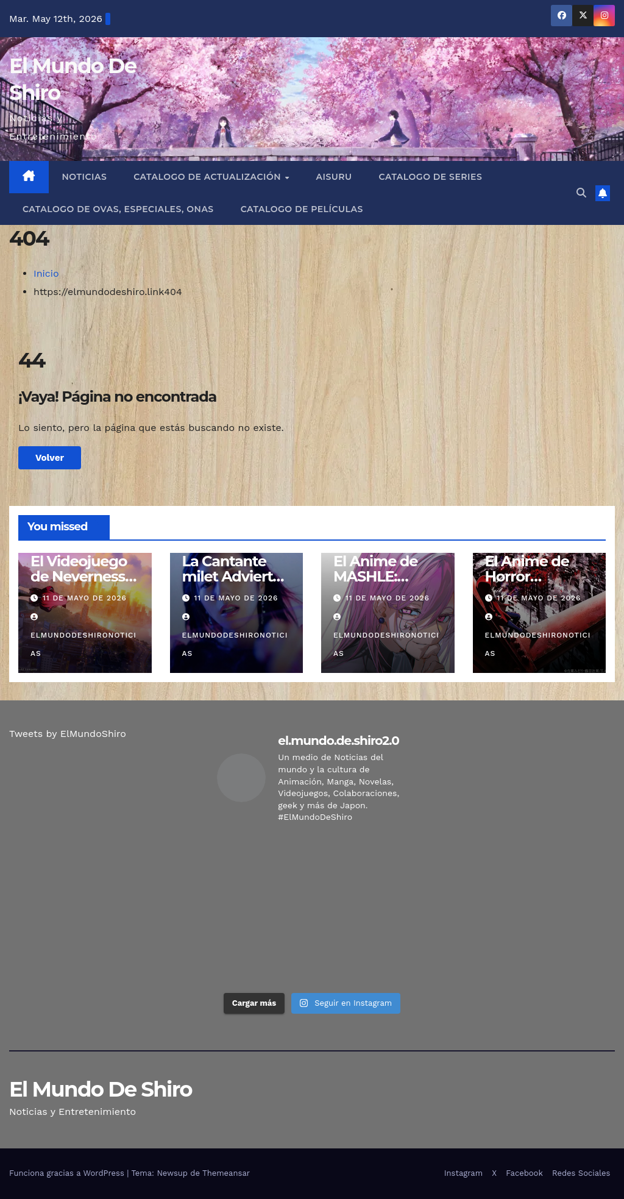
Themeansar (226, 1173)
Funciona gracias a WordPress (68, 1173)
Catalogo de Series (431, 176)
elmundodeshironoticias (83, 635)
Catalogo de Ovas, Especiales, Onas (118, 209)
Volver (49, 457)
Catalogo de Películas (302, 209)
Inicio (46, 273)
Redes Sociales (581, 1173)
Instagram (463, 1173)
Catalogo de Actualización (208, 176)
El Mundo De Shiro (100, 1089)
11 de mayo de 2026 (85, 598)
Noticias (84, 176)
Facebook (524, 1173)
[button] (581, 193)
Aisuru (334, 176)
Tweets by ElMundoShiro (67, 733)
